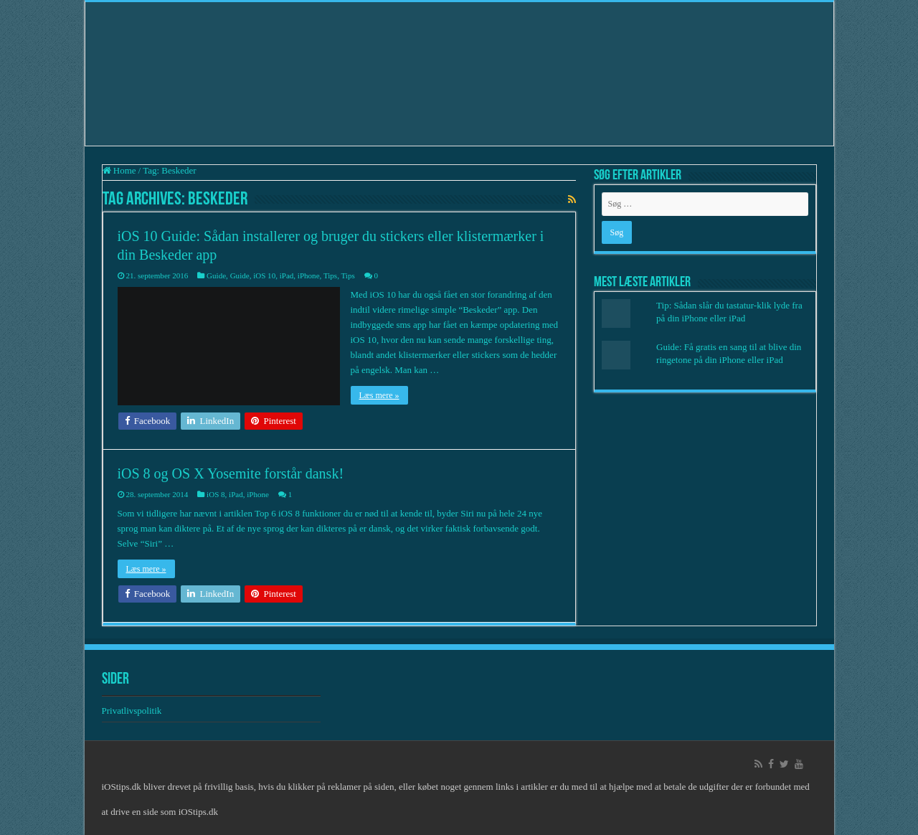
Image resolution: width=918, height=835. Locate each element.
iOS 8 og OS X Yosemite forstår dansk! (231, 473)
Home (119, 170)
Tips (330, 275)
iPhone (309, 275)
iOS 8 (215, 494)
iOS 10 (264, 275)
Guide (216, 275)
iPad (287, 275)
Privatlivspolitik (133, 710)
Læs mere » (379, 395)
